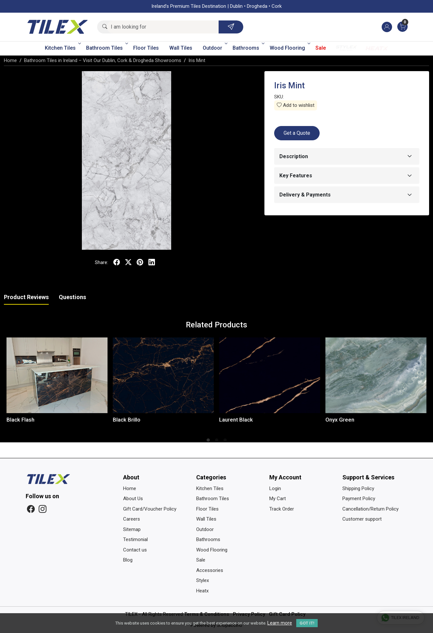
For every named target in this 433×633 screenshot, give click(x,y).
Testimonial (135, 539)
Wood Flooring (289, 48)
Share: (101, 262)
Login (275, 488)
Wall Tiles (180, 48)
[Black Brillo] (163, 375)
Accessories (209, 570)
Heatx (376, 48)
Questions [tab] (72, 297)
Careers (131, 519)
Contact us (135, 550)
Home (129, 488)
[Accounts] (387, 27)
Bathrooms (248, 48)
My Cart (277, 498)
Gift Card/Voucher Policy (149, 509)
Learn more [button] (279, 623)
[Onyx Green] (376, 375)
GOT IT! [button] (306, 623)
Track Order (281, 509)
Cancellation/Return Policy (370, 509)
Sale (320, 48)
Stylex (346, 48)
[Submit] (231, 26)
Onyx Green (339, 419)
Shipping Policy (358, 488)
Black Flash (20, 419)
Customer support (362, 519)
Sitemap (132, 529)
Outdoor (214, 48)
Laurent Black (236, 419)
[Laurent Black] (269, 375)
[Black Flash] (57, 375)
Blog (128, 560)
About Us (133, 498)
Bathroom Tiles (106, 48)
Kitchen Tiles (62, 48)
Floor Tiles (146, 48)
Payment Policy (358, 498)
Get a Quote (297, 133)
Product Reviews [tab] (26, 297)
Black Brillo (126, 419)
